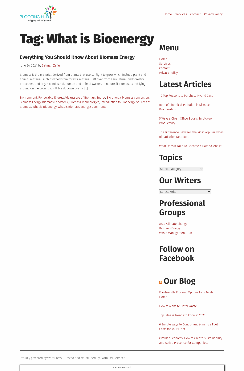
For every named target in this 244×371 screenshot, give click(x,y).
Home (168, 14)
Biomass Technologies (84, 102)
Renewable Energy (50, 97)
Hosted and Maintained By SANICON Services (94, 358)
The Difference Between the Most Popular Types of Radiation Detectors (191, 134)
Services (181, 14)
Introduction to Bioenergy (118, 102)
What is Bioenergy (44, 106)
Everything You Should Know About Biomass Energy (77, 57)
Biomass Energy (30, 102)
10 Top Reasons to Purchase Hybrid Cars (186, 95)
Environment (28, 97)
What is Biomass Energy (73, 106)
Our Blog (179, 281)
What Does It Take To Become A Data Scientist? (190, 146)
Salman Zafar (51, 65)
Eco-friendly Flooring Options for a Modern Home (187, 295)
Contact (195, 14)
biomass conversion (135, 97)
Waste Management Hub (175, 233)
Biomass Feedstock (55, 102)
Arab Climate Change (173, 224)
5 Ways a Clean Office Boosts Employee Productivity (185, 121)
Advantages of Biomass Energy (84, 97)
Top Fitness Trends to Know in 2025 (182, 315)
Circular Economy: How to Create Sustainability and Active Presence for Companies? (190, 341)
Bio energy (114, 97)
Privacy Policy (213, 14)
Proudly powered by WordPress (41, 358)
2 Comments (97, 106)
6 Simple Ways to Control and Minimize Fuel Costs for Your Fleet (188, 327)
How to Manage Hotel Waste (178, 306)
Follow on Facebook (176, 254)
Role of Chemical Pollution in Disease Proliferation (184, 107)
